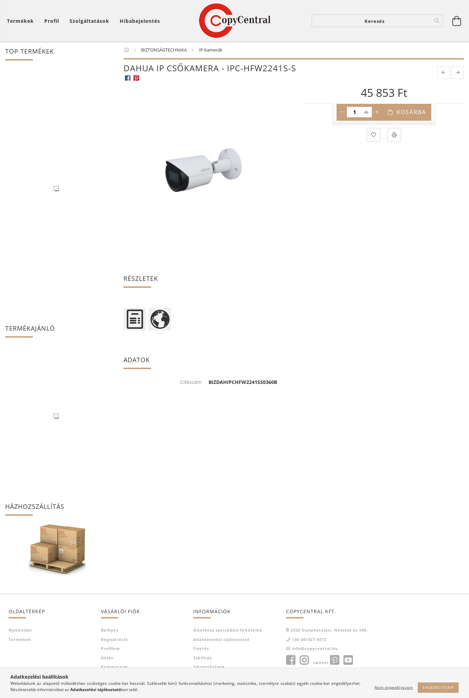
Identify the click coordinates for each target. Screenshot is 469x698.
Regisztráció (114, 639)
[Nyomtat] (394, 135)
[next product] (457, 72)
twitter (321, 662)
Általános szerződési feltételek (228, 630)
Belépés (109, 630)
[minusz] (342, 112)
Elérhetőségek (209, 666)
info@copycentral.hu (315, 648)
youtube (347, 660)
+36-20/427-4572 (309, 639)
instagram (304, 660)
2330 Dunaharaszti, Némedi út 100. (329, 630)
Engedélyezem (438, 687)
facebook (290, 660)
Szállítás (202, 657)
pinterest (334, 660)
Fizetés (201, 648)
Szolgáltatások (89, 21)
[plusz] (377, 112)
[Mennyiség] (354, 112)
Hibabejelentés (140, 21)
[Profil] (51, 21)
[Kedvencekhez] (373, 135)
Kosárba (411, 112)
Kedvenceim (114, 666)
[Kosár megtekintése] (22, 21)
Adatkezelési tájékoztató (221, 639)
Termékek (20, 639)
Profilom (110, 648)
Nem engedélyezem (394, 687)
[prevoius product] (443, 72)
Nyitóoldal (20, 630)
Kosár (107, 657)
